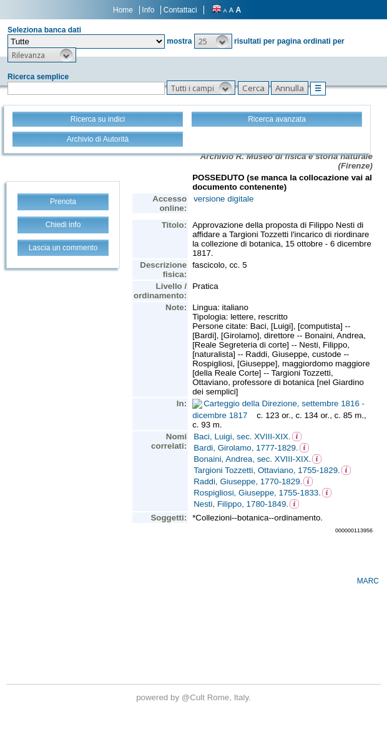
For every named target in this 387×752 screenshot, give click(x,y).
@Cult (194, 697)
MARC (368, 581)
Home (123, 10)
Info (148, 10)
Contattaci (180, 10)
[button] (213, 41)
